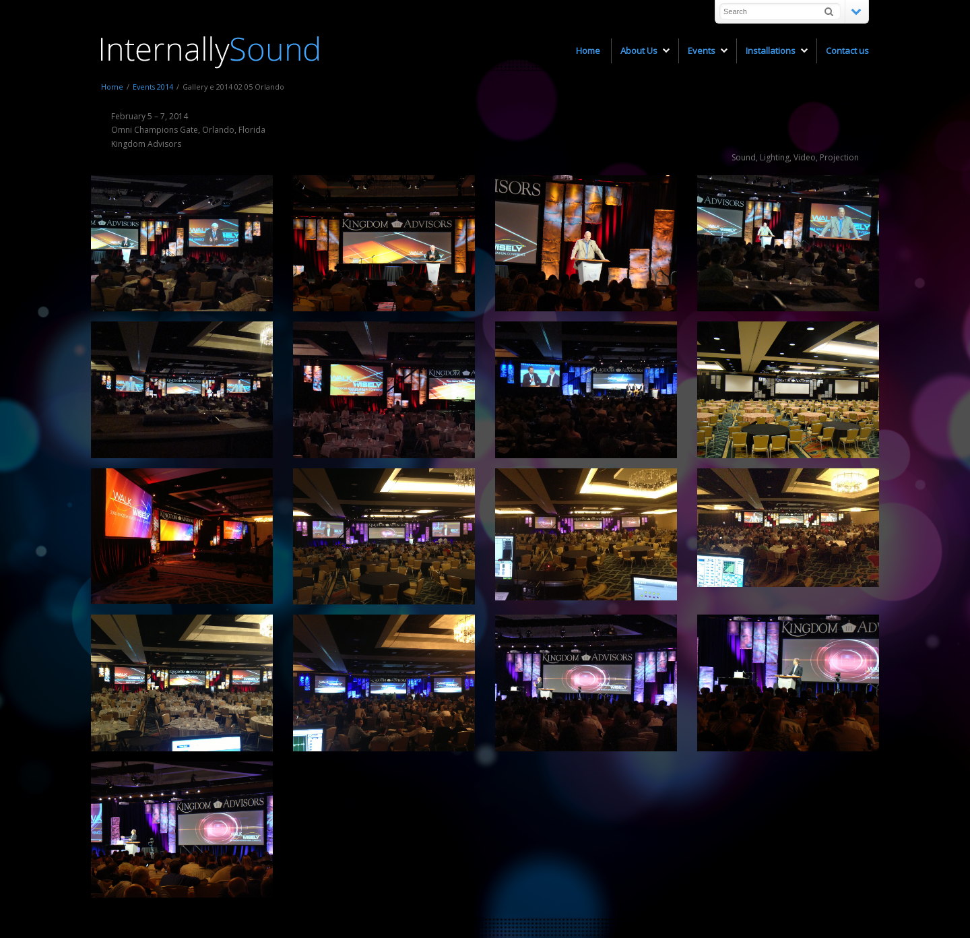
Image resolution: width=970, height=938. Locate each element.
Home (112, 87)
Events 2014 (153, 87)
